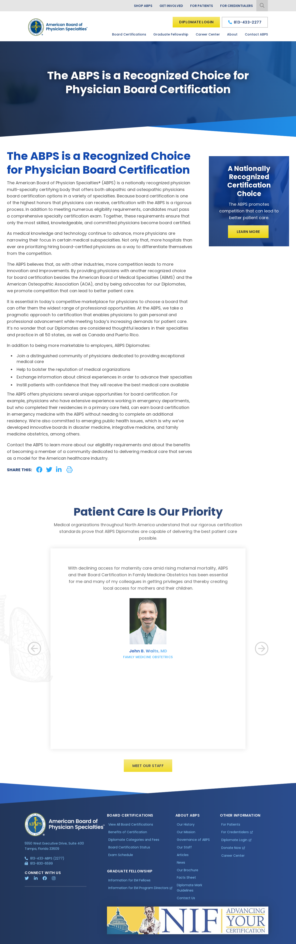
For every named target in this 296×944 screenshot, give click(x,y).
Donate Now (231, 851)
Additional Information (66, 940)
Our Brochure (187, 873)
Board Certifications (129, 34)
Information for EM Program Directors (138, 891)
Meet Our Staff (148, 769)
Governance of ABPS (193, 843)
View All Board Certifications (130, 827)
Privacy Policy (36, 940)
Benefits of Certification (127, 835)
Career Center (208, 34)
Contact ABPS (256, 34)
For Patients (201, 5)
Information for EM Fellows (129, 883)
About (232, 34)
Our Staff (184, 850)
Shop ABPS (143, 5)
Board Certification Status (129, 850)
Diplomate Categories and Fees (133, 843)
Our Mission (186, 835)
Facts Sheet (186, 880)
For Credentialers (236, 5)
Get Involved (171, 5)
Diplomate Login (196, 22)
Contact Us (186, 901)
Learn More (248, 231)
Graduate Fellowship (170, 34)
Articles (183, 858)
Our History (186, 827)
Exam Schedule (120, 858)
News (181, 866)
